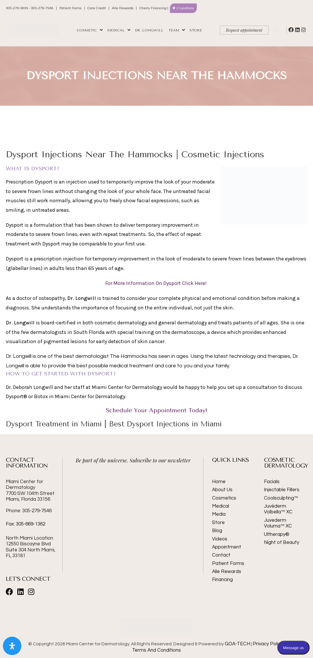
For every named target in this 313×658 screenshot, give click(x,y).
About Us (222, 489)
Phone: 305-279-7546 (29, 510)
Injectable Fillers (281, 489)
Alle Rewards (122, 8)
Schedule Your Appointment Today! (156, 410)
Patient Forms (70, 8)
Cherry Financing (152, 8)
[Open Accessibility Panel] (12, 646)
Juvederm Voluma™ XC (278, 523)
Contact (221, 555)
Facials (272, 481)
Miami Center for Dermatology (30, 490)
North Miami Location (29, 538)
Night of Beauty (281, 542)
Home (219, 481)
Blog (217, 530)
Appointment (226, 547)
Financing (222, 579)
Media (219, 514)
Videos (219, 539)
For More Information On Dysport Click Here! (156, 283)
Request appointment (244, 30)
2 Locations (185, 8)
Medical (220, 506)
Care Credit (96, 8)
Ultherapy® (276, 534)
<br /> (133, 490)
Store (218, 522)
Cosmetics (224, 498)
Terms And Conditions (156, 650)
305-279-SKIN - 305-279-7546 (30, 8)
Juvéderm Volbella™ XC (278, 509)
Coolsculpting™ (281, 498)
